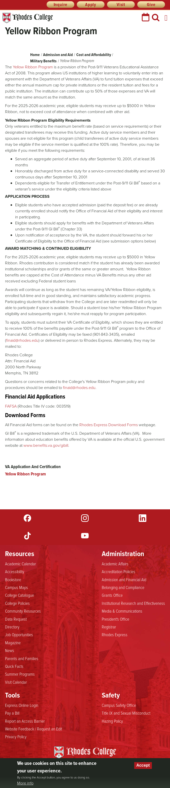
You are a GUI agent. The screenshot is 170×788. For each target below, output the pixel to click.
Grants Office (112, 595)
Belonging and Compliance (123, 587)
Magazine (13, 642)
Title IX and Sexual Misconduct (126, 713)
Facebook (27, 518)
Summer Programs (20, 674)
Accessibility (14, 571)
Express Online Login (21, 705)
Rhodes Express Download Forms (108, 425)
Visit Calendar (16, 682)
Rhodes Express (114, 634)
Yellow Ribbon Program (25, 474)
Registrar (109, 627)
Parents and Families (21, 658)
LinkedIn (142, 518)
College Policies (17, 603)
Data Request (16, 619)
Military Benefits (43, 61)
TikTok (27, 535)
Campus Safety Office (119, 705)
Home (35, 55)
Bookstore (13, 579)
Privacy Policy (15, 736)
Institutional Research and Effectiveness (133, 603)
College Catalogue (19, 595)
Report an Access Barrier (25, 721)
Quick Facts (14, 666)
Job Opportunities (19, 634)
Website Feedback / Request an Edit (33, 729)
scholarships (35, 269)
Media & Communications (122, 611)
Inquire (60, 4)
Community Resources (23, 611)
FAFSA (11, 406)
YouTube (85, 535)
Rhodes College (28, 18)
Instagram (85, 518)
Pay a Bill (12, 713)
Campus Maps (16, 587)
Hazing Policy (112, 721)
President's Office (115, 619)
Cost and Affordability (94, 55)
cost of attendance (60, 112)
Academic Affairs (115, 564)
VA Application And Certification (33, 466)
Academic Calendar (20, 564)
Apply (90, 4)
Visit (121, 4)
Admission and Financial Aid (124, 579)
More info (25, 783)
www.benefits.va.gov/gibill (45, 445)
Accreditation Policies (118, 571)
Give (151, 4)
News (9, 650)
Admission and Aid (58, 55)
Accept (143, 765)
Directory (12, 627)
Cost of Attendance (67, 275)
